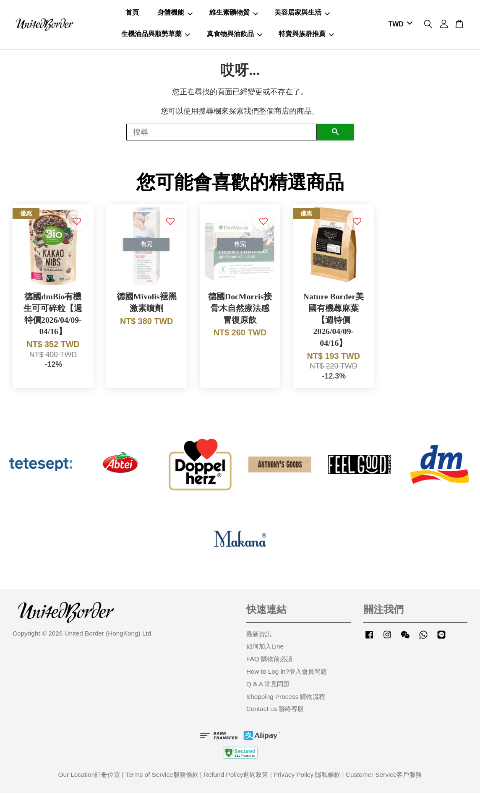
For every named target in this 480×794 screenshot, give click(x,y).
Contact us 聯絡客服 (275, 710)
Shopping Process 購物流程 (285, 697)
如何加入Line (265, 647)
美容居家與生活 (302, 13)
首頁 (132, 13)
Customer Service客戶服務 (384, 775)
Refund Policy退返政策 (235, 775)
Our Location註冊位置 (89, 775)
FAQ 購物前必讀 (269, 660)
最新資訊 (258, 635)
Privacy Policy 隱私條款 (307, 775)
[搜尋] (221, 133)
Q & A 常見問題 (268, 685)
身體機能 (175, 13)
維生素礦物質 (233, 13)
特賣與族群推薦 (306, 34)
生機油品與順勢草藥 (155, 34)
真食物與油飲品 (234, 34)
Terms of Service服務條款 (161, 775)
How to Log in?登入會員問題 (286, 672)
